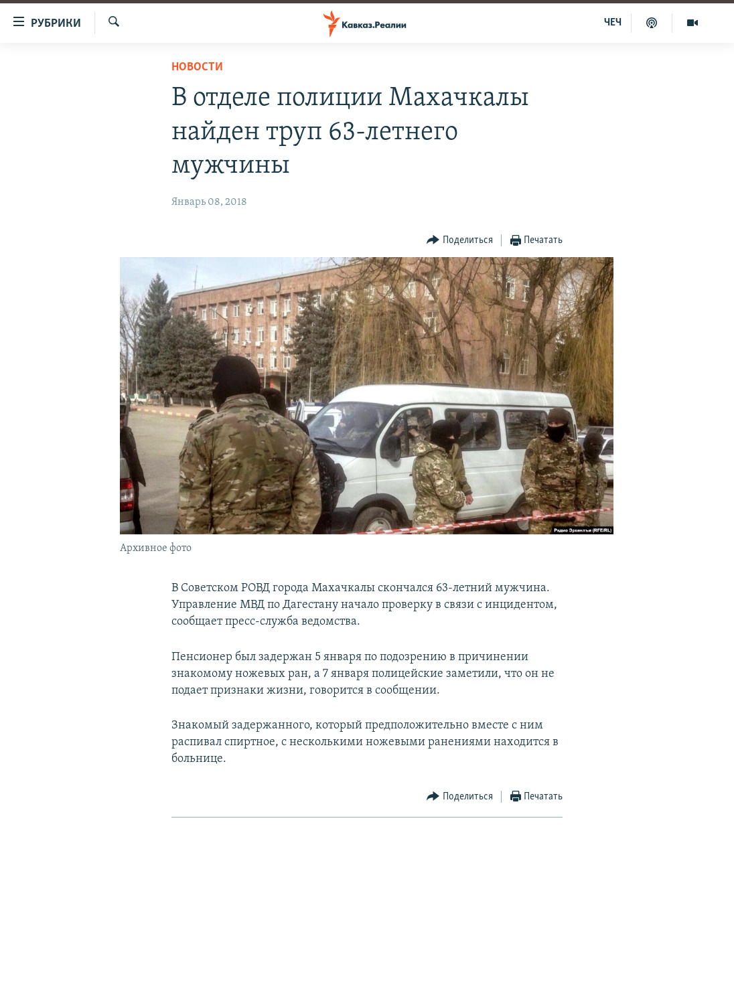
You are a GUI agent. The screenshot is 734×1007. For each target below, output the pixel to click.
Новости (197, 67)
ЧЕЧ (612, 22)
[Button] (460, 241)
